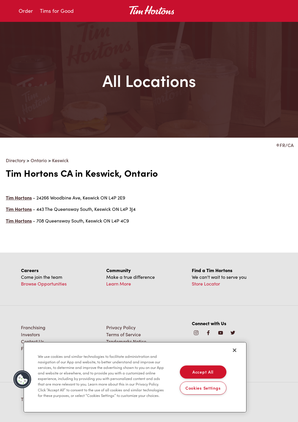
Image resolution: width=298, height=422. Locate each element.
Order (26, 10)
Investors (30, 334)
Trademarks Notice (126, 341)
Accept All (203, 372)
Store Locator (206, 284)
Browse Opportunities (44, 284)
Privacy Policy (121, 327)
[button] (22, 379)
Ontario (39, 160)
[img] (232, 333)
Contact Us (32, 341)
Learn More (118, 284)
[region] (135, 377)
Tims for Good (57, 10)
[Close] (234, 350)
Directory (15, 160)
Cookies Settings (203, 388)
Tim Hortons (19, 197)
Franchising (33, 327)
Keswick (60, 160)
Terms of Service (123, 334)
